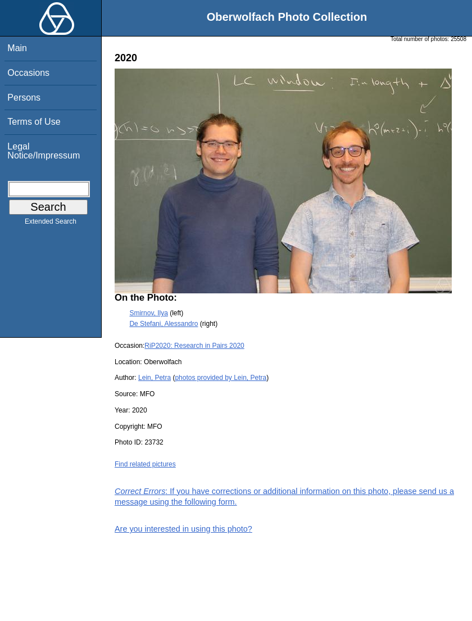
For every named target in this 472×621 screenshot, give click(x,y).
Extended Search (50, 223)
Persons (23, 97)
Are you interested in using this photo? (183, 528)
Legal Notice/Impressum (43, 151)
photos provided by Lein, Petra (220, 378)
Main (17, 48)
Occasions (28, 73)
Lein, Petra (154, 378)
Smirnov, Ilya (148, 313)
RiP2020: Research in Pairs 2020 (194, 346)
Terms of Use (33, 121)
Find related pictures (145, 464)
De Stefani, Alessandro (163, 324)
